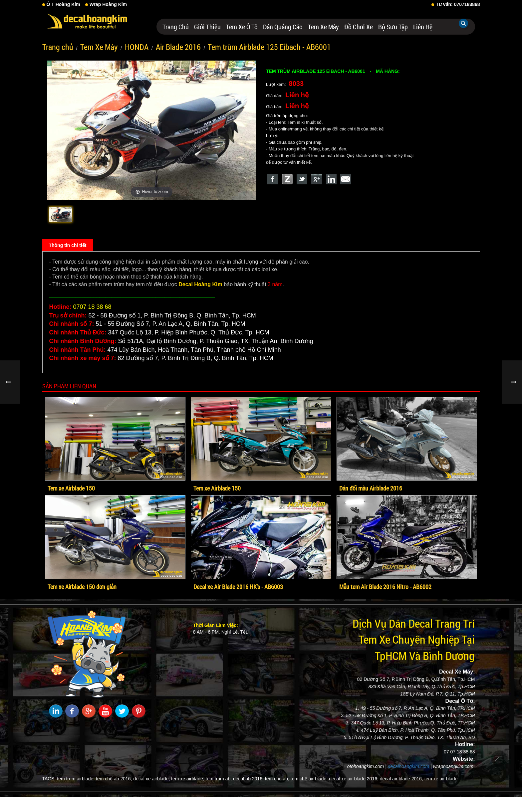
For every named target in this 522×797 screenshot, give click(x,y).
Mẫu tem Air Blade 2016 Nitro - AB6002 (385, 587)
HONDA (136, 47)
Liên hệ (422, 26)
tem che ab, (277, 778)
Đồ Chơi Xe (358, 26)
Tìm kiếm (463, 23)
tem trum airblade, (76, 778)
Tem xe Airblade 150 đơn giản (82, 587)
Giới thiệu (207, 26)
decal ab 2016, (248, 778)
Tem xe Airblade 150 (71, 488)
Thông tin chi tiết (68, 245)
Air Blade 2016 (178, 47)
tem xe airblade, (187, 778)
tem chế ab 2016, (114, 778)
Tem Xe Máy (323, 26)
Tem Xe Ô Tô (242, 26)
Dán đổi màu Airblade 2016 (370, 488)
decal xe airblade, (151, 778)
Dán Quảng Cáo (283, 26)
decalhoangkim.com (408, 766)
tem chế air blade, (309, 778)
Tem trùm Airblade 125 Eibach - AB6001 (269, 47)
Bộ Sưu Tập (393, 26)
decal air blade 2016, (401, 778)
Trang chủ (175, 26)
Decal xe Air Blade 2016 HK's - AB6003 (238, 587)
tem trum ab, (219, 778)
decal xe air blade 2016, (354, 778)
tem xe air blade (441, 778)
